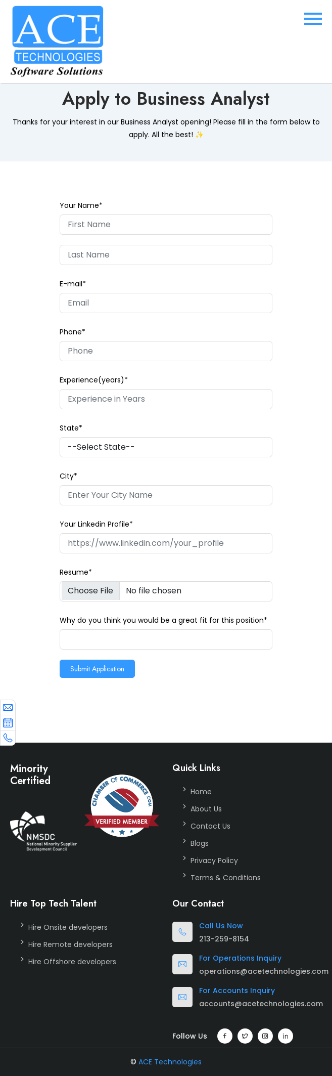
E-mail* (73, 284)
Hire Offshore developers (72, 962)
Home (201, 792)
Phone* (72, 332)
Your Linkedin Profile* (96, 524)
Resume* (76, 572)
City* (68, 476)
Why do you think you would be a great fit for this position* (163, 620)
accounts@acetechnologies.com (261, 1004)
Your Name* (81, 205)
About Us (206, 809)
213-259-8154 (224, 939)
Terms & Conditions (226, 878)
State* (71, 428)
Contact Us (210, 826)
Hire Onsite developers (68, 927)
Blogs (200, 843)
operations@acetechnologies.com (263, 971)
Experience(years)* (94, 380)
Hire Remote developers (70, 944)
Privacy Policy (214, 860)
